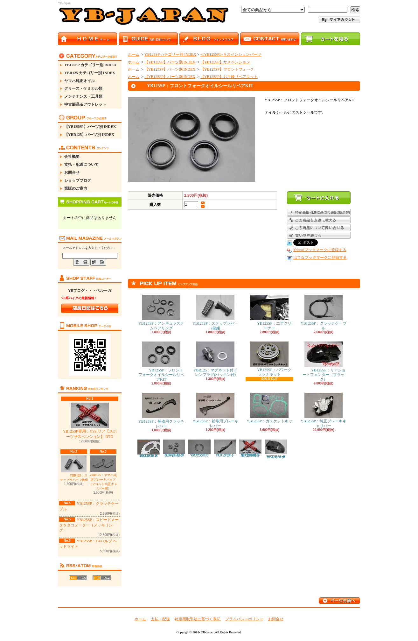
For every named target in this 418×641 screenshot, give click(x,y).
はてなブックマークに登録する (320, 257)
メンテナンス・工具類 (83, 96)
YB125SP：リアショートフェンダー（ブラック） (323, 362)
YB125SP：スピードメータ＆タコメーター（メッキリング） (89, 525)
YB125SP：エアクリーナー (269, 312)
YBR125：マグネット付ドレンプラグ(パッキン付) (215, 359)
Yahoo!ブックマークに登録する (319, 250)
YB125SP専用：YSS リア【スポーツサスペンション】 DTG (89, 421)
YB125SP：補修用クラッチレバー (161, 410)
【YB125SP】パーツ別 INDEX (90, 126)
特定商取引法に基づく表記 (197, 619)
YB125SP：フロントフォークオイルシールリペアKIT (161, 362)
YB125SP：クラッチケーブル (323, 312)
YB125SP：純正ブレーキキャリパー (323, 410)
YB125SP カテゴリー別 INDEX (90, 65)
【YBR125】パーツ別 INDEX (89, 134)
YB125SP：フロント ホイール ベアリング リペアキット (174, 448)
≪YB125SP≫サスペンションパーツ (230, 54)
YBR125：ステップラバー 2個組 (74, 468)
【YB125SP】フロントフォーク (227, 69)
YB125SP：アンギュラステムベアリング (161, 312)
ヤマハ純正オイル (79, 81)
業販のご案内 (75, 188)
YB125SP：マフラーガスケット (199, 448)
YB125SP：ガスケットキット (269, 410)
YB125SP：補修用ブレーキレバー (215, 410)
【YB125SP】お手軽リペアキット (229, 76)
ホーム (133, 54)
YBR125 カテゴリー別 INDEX (89, 73)
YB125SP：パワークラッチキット (269, 359)
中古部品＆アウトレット (85, 104)
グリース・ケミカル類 (83, 88)
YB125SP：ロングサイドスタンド (225, 448)
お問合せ (72, 172)
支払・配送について (81, 164)
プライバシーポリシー (244, 619)
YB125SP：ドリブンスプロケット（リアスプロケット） (148, 449)
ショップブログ (77, 180)
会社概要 (72, 156)
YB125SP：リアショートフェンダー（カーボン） (276, 449)
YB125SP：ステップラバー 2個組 (215, 312)
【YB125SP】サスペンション (225, 62)
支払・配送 (160, 619)
